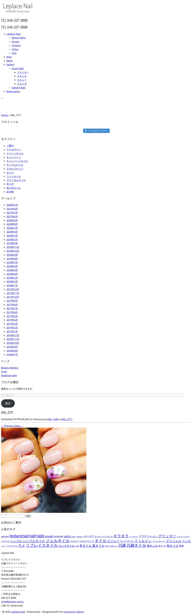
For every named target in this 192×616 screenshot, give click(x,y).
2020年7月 (12, 228)
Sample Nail (18, 87)
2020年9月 (12, 220)
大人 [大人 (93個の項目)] (107, 545)
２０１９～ (23, 72)
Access (15, 41)
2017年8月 (12, 304)
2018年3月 (12, 277)
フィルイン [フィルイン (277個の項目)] (143, 540)
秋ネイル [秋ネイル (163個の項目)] (173, 545)
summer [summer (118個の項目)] (58, 536)
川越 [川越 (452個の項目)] (122, 545)
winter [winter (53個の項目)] (73, 537)
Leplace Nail (13, 34)
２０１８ (22, 76)
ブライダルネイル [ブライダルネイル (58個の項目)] (158, 541)
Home (4, 115)
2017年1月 (12, 331)
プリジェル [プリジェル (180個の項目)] (173, 541)
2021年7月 (12, 212)
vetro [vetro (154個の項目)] (67, 536)
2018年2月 (12, 281)
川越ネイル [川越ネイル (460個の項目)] (136, 545)
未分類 (10, 191)
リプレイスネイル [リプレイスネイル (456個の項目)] (42, 545)
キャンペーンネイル (17, 161)
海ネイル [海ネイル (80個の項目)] (162, 546)
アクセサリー (13, 149)
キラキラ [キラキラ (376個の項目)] (121, 535)
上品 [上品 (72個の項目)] (77, 546)
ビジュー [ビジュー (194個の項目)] (113, 541)
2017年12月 (12, 289)
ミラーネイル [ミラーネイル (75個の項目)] (11, 546)
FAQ (14, 53)
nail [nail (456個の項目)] (32, 535)
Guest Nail (18, 68)
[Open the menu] (2, 98)
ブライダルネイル (16, 180)
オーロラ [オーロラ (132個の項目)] (89, 536)
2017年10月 (12, 297)
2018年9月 (12, 254)
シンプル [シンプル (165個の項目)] (16, 541)
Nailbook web (9, 375)
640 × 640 (52, 419)
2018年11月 (12, 247)
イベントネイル (14, 153)
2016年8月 (12, 350)
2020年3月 (12, 235)
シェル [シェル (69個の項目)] (179, 536)
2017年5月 (12, 316)
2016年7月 (12, 354)
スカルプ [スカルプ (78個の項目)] (74, 541)
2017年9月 (12, 300)
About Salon (19, 37)
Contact (16, 45)
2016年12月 (12, 335)
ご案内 (10, 145)
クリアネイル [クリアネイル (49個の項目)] (133, 537)
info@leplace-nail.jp (12, 601)
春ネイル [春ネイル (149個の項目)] (152, 545)
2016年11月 (12, 339)
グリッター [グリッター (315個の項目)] (167, 535)
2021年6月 (12, 216)
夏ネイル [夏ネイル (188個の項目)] (98, 545)
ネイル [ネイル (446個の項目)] (101, 540)
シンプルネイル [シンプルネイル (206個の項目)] (34, 541)
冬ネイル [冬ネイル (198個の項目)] (86, 545)
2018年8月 (12, 258)
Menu (9, 60)
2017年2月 (12, 327)
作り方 (10, 184)
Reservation (13, 91)
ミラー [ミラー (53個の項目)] (3, 546)
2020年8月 (12, 224)
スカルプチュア (14, 168)
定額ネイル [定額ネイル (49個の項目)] (113, 546)
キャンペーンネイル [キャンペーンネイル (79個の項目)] (104, 536)
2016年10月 (12, 343)
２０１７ (22, 79)
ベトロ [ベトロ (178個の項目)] (186, 541)
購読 (8, 403)
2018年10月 (12, 251)
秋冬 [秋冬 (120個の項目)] (181, 545)
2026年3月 (12, 204)
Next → (19, 425)
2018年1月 (12, 285)
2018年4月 (12, 274)
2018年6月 (12, 266)
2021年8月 (12, 208)
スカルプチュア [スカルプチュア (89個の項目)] (86, 541)
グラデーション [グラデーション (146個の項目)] (148, 536)
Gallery (10, 64)
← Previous (7, 425)
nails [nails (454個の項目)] (40, 535)
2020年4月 (12, 231)
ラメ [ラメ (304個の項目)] (21, 545)
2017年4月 (12, 320)
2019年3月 (12, 243)
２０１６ (22, 83)
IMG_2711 (66, 419)
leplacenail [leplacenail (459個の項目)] (19, 535)
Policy (15, 49)
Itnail (4, 371)
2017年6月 (12, 312)
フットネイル (13, 176)
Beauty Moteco (9, 367)
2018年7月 (12, 262)
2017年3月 (12, 323)
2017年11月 (12, 293)
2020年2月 (12, 239)
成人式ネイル (13, 187)
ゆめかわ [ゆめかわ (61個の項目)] (80, 536)
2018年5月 (12, 270)
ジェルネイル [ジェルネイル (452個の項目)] (58, 540)
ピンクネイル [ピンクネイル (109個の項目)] (127, 541)
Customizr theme (74, 611)
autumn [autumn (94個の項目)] (5, 536)
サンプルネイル (14, 164)
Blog (9, 56)
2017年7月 (12, 308)
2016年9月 (12, 346)
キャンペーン (13, 157)
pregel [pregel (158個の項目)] (49, 536)
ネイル (10, 172)
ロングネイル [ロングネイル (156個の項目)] (67, 545)
